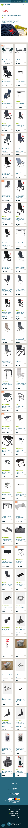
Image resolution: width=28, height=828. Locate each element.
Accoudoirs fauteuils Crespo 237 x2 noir (7, 608)
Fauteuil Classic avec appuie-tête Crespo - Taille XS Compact (7, 361)
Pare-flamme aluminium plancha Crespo (20, 517)
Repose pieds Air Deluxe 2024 (19, 451)
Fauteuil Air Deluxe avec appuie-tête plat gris (20, 290)
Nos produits (14, 811)
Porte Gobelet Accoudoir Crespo (6, 630)
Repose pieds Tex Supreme (6, 407)
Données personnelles (14, 818)
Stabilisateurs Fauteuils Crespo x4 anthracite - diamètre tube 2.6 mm (20, 724)
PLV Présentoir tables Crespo (7, 772)
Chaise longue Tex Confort (20, 172)
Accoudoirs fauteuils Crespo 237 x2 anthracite (20, 586)
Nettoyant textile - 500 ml (7, 653)
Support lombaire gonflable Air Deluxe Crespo (7, 563)
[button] (3, 825)
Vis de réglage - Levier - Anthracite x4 (7, 540)
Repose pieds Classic (7, 494)
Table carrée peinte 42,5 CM (6, 516)
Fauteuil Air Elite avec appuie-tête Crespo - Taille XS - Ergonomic (20, 267)
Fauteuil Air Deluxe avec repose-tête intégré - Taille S (6, 267)
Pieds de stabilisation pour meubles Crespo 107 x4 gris (20, 631)
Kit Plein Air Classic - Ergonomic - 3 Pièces (20, 60)
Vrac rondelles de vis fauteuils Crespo (7, 675)
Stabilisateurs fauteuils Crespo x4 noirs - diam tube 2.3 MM (20, 699)
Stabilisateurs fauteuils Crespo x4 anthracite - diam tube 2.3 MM (7, 724)
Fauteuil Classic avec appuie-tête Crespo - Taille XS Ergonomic (20, 338)
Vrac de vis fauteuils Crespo (20, 653)
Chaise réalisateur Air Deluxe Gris (20, 360)
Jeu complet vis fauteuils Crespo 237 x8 (20, 676)
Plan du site (14, 815)
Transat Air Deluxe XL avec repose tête (20, 82)
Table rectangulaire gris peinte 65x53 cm (7, 384)
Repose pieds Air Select (6, 473)
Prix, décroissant (21, 40)
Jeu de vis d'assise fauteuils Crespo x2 (6, 698)
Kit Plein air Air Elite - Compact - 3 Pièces (6, 60)
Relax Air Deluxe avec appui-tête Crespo (7, 82)
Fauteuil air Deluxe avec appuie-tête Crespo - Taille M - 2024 (6, 220)
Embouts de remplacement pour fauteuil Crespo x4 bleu (6, 748)
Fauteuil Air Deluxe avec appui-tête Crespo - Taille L (20, 127)
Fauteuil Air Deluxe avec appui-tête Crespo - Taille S (6, 244)
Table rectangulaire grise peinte (20, 104)
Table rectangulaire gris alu (20, 243)
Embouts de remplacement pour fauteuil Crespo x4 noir (20, 748)
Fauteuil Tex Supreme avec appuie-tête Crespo (7, 150)
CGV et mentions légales (14, 817)
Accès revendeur (17, 1)
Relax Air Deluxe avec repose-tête (7, 104)
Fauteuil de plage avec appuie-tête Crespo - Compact (7, 338)
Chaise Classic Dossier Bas (21, 429)
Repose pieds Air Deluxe (6, 451)
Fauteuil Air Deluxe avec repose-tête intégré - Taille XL (20, 150)
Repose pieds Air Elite (7, 428)
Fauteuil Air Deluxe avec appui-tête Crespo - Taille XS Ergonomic (6, 314)
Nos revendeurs (14, 808)
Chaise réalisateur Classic (20, 407)
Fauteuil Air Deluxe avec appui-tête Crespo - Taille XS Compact (20, 314)
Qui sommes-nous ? (14, 809)
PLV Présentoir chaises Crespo (19, 772)
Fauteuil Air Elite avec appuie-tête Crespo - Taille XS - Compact (7, 290)
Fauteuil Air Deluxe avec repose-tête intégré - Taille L (6, 173)
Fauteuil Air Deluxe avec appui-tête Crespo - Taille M (20, 196)
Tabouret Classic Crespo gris (19, 562)
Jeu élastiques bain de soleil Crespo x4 (20, 608)
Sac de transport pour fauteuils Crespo (21, 540)
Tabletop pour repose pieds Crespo (21, 495)
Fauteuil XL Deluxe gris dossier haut (6, 195)
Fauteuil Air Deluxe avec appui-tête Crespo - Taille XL (6, 127)
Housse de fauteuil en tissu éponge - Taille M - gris (7, 586)
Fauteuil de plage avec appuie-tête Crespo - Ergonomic (21, 384)
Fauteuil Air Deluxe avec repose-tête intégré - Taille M (20, 220)
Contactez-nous (14, 813)
